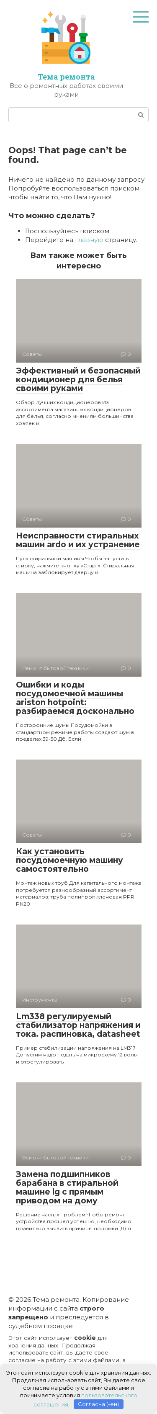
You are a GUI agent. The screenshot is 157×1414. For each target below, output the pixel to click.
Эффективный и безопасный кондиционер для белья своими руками (78, 379)
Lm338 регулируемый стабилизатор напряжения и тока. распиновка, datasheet (78, 1025)
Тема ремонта (66, 77)
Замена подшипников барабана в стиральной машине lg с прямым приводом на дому (67, 1187)
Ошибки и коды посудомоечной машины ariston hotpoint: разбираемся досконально (75, 698)
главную (89, 240)
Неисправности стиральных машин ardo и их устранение (78, 540)
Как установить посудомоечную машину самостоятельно (69, 860)
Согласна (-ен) (98, 1404)
